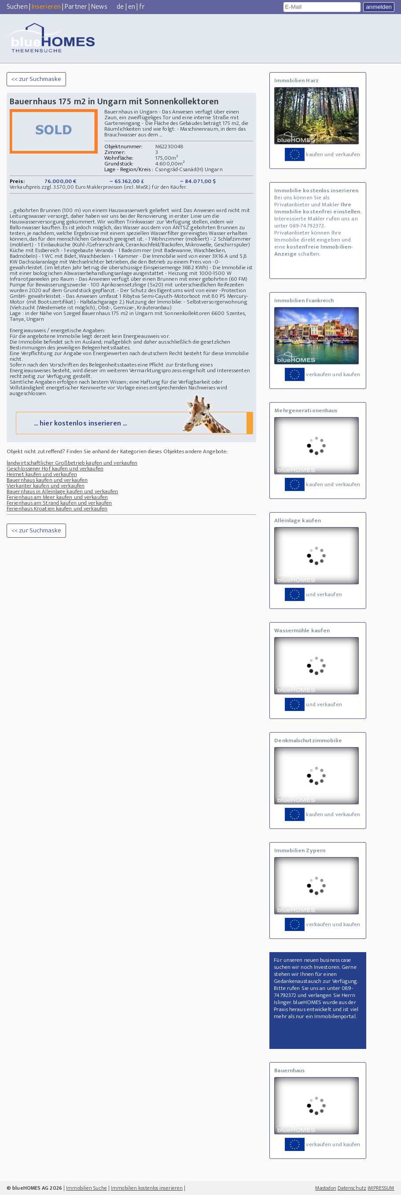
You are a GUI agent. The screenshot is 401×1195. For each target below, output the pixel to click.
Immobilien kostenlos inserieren (147, 1188)
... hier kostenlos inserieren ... (134, 422)
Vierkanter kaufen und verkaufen (46, 486)
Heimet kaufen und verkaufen (42, 474)
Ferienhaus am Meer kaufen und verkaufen (57, 497)
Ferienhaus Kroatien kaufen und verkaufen (57, 508)
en (131, 7)
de (120, 7)
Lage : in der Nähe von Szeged (45, 313)
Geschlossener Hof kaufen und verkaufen (55, 468)
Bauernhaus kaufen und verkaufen (47, 480)
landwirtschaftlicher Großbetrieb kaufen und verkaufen (72, 463)
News (99, 7)
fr (141, 7)
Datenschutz (352, 1188)
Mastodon (325, 1188)
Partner (76, 7)
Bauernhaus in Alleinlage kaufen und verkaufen (62, 491)
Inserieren (46, 7)
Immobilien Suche (86, 1188)
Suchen (17, 7)
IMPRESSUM (381, 1188)
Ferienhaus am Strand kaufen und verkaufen (59, 503)
